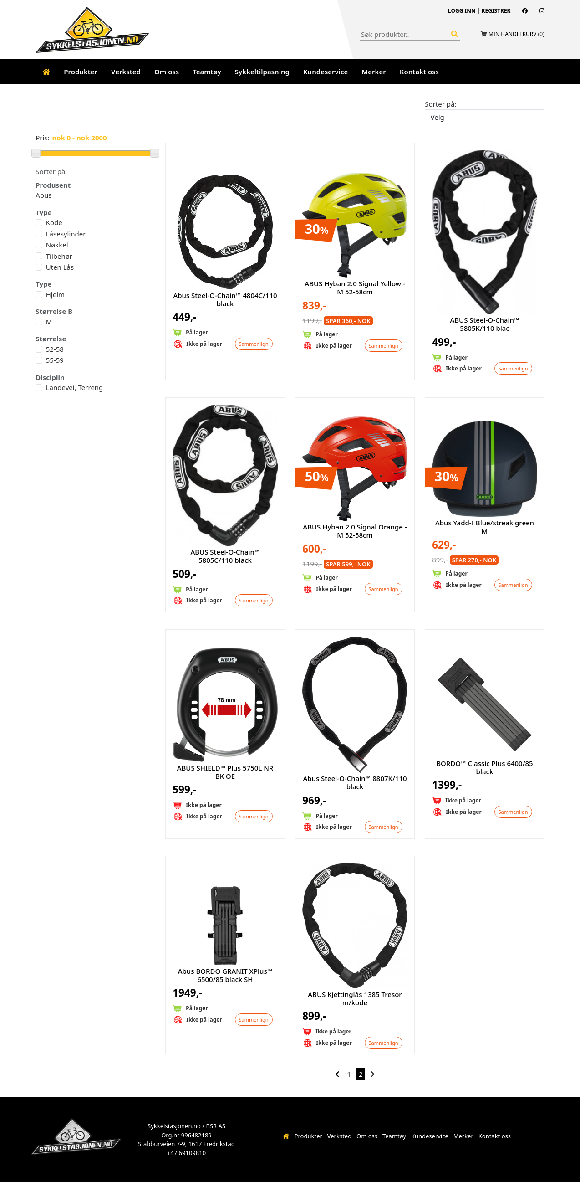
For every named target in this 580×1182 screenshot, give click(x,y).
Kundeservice (325, 71)
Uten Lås (60, 267)
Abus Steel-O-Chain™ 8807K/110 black (355, 782)
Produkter (80, 71)
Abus (43, 195)
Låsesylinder (66, 233)
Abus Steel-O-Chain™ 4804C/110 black (225, 299)
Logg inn (462, 11)
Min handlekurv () (516, 34)
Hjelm (55, 294)
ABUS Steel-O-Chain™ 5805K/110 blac (484, 324)
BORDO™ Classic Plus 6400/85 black (484, 767)
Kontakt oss (419, 71)
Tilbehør (59, 256)
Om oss (166, 71)
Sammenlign (254, 343)
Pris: (42, 137)
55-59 (55, 360)
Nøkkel (57, 244)
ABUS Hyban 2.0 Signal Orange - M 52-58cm (355, 531)
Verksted (126, 71)
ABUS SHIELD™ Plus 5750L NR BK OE (225, 772)
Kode (54, 222)
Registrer (496, 11)
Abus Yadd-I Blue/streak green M (484, 526)
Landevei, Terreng (74, 387)
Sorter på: (440, 103)
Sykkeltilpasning (262, 71)
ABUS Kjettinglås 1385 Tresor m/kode (355, 998)
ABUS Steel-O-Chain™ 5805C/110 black (224, 556)
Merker (373, 71)
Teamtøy (207, 71)
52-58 (55, 349)
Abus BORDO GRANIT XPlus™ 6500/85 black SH (225, 975)
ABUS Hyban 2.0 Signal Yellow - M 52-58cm (355, 287)
